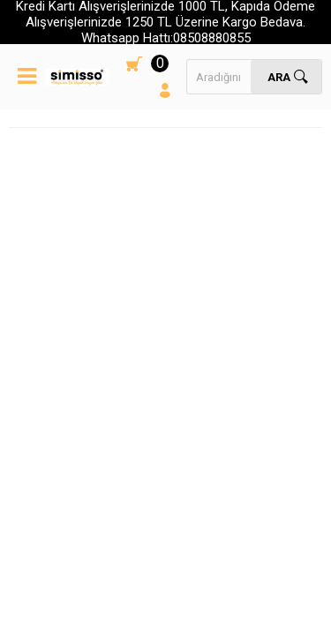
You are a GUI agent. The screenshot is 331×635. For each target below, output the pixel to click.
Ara (278, 77)
